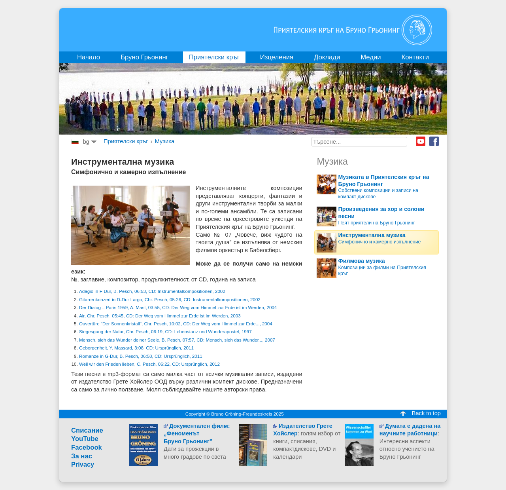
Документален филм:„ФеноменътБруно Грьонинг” (197, 433)
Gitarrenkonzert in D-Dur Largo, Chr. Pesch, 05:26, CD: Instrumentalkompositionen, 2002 (170, 299)
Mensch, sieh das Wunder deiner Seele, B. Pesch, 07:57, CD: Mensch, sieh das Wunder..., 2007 (177, 339)
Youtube (420, 141)
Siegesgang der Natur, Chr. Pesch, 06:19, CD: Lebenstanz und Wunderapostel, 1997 (165, 331)
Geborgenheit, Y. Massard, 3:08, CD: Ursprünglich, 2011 (136, 347)
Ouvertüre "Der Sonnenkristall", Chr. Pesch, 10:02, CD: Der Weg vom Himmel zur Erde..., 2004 (175, 323)
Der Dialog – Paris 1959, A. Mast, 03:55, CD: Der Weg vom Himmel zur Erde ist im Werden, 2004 (178, 307)
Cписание (87, 430)
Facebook (434, 141)
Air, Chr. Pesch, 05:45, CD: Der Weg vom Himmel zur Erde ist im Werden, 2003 (160, 315)
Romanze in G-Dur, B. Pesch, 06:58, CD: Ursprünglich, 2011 (140, 356)
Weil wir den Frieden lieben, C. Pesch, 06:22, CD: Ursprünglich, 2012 (149, 364)
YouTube (84, 439)
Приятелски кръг (126, 141)
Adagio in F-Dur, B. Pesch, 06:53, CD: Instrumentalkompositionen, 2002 (152, 291)
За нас (81, 456)
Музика (165, 141)
